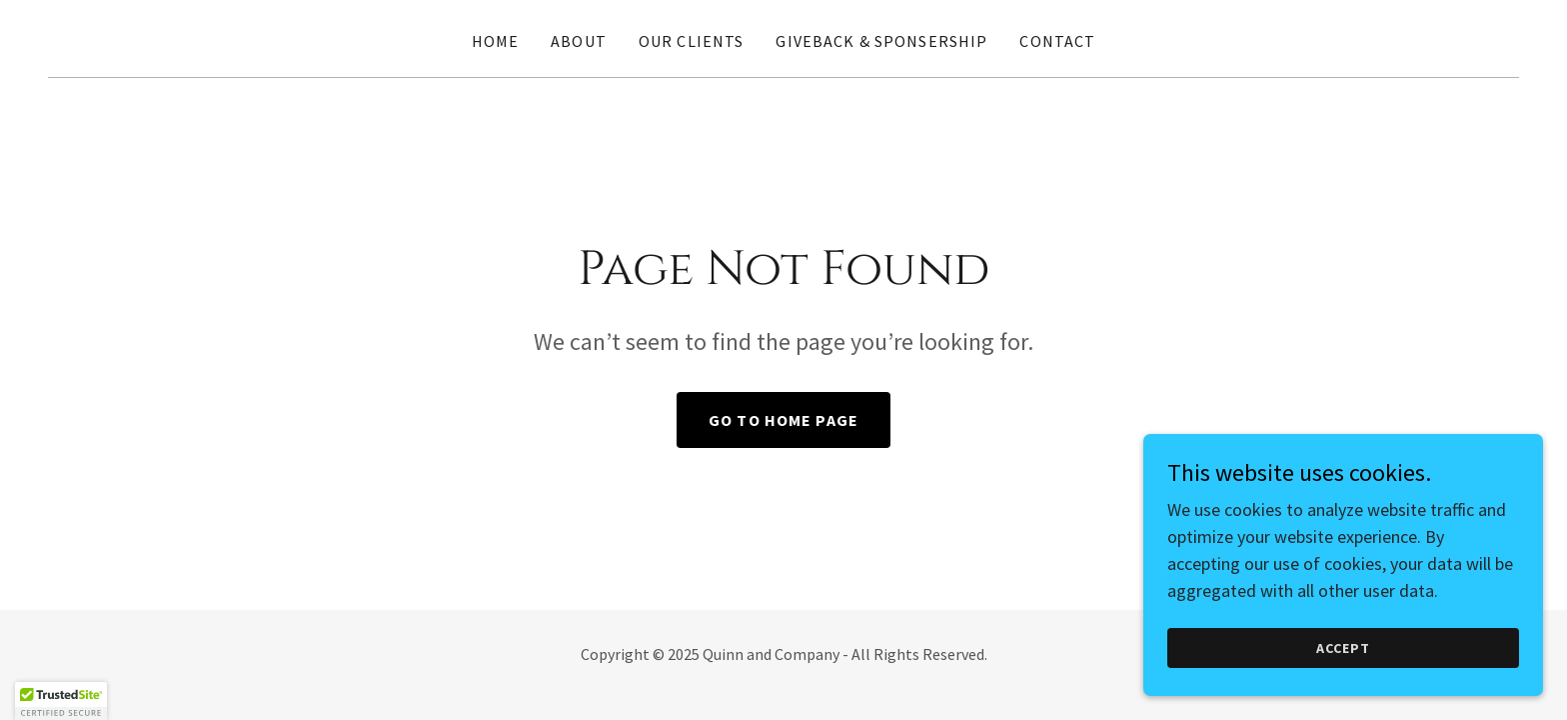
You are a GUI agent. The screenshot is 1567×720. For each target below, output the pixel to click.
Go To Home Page (783, 420)
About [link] (579, 41)
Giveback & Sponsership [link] (881, 41)
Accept (1343, 648)
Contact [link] (1057, 41)
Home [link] (496, 41)
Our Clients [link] (692, 41)
